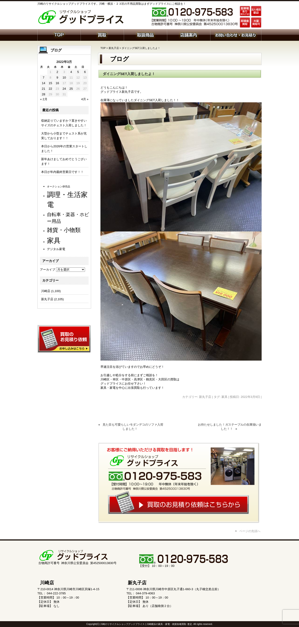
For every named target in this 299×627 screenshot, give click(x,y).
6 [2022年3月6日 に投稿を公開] (85, 72)
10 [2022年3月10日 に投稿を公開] (64, 77)
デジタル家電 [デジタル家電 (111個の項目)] (56, 249)
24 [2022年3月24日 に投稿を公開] (64, 88)
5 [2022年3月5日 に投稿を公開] (78, 72)
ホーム (59, 34)
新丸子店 (114, 48)
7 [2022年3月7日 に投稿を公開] (43, 77)
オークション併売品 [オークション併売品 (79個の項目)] (58, 186)
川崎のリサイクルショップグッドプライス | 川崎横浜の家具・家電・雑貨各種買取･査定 (146, 624)
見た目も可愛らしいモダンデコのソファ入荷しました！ (133, 427)
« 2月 (43, 99)
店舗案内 (188, 34)
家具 (224, 397)
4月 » (84, 99)
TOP (103, 48)
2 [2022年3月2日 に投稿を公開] (57, 72)
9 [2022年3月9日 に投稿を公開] (57, 77)
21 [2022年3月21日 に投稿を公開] (43, 88)
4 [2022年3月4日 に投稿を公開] (71, 72)
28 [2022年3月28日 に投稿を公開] (43, 94)
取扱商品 (145, 34)
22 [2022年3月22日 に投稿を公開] (50, 88)
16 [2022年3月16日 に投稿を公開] (57, 83)
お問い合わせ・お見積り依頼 (235, 34)
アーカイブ (47, 269)
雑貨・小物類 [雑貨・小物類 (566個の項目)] (64, 230)
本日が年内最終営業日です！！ (62, 172)
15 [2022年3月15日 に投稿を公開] (50, 83)
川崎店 (45, 291)
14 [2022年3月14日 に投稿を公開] (43, 83)
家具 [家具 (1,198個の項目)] (54, 240)
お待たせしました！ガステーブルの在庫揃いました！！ (230, 427)
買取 (102, 34)
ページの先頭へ (249, 531)
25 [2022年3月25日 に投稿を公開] (71, 88)
